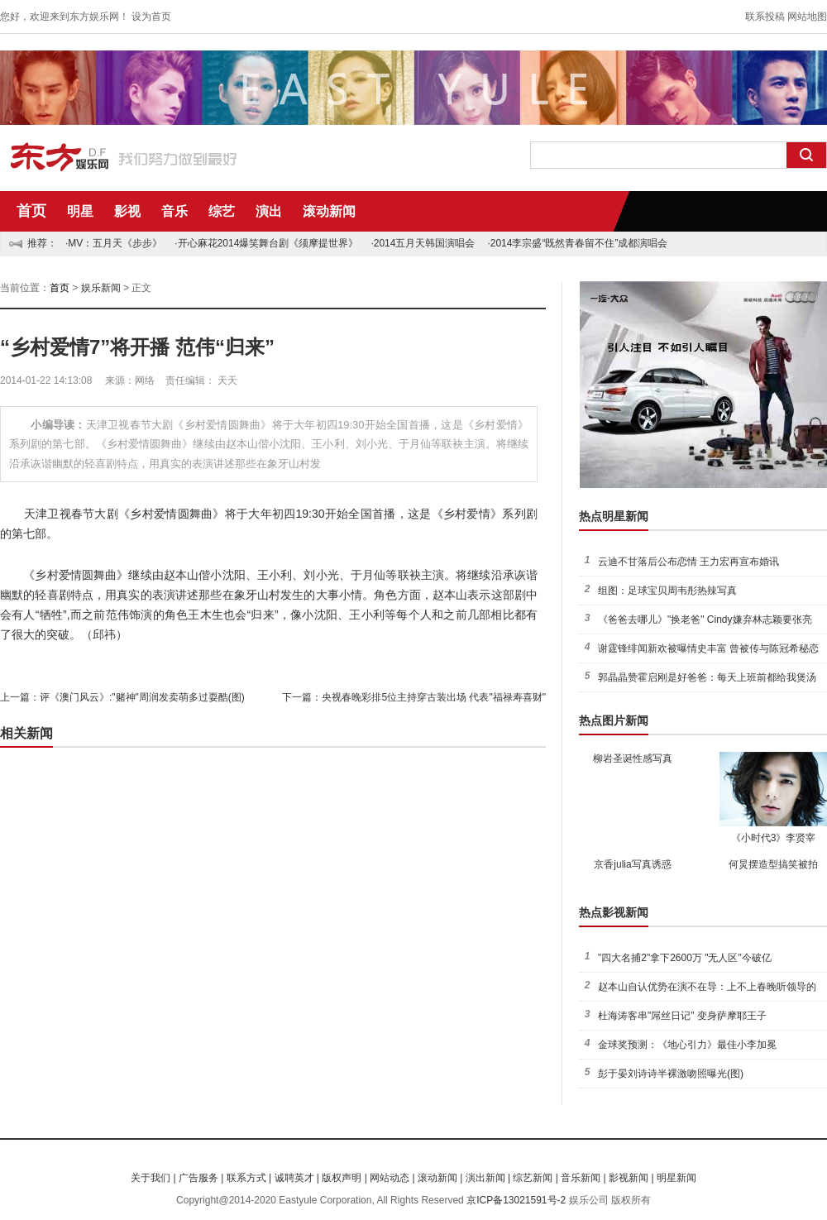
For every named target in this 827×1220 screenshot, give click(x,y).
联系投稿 (765, 16)
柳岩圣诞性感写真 (632, 758)
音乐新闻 (580, 1178)
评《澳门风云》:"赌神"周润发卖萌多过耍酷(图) (142, 697)
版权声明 (341, 1178)
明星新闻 (676, 1178)
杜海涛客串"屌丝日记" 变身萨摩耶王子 (682, 1015)
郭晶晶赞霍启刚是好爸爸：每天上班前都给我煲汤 (707, 677)
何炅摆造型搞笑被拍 (773, 864)
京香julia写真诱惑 (632, 864)
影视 (127, 211)
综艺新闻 (532, 1178)
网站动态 (389, 1178)
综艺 (221, 211)
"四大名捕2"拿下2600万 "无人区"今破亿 (685, 958)
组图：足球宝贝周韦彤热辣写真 (667, 590)
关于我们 (150, 1178)
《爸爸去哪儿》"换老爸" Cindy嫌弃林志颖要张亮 (705, 619)
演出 (269, 211)
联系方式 (246, 1178)
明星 (80, 211)
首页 (31, 211)
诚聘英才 (294, 1178)
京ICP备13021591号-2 (516, 1200)
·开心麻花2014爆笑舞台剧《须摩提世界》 (266, 243)
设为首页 (151, 16)
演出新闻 (485, 1178)
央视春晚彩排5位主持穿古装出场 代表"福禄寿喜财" (434, 697)
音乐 (174, 211)
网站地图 (807, 16)
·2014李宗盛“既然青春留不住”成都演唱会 (577, 243)
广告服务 (198, 1178)
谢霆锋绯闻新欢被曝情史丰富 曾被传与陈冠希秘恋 (708, 648)
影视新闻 (628, 1178)
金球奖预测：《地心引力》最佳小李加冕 (687, 1044)
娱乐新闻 (101, 288)
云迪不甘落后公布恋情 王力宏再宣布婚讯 (688, 561)
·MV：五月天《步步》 (113, 243)
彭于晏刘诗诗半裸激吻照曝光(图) (670, 1073)
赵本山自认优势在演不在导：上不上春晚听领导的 (707, 987)
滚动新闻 (329, 211)
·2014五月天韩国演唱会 (422, 243)
